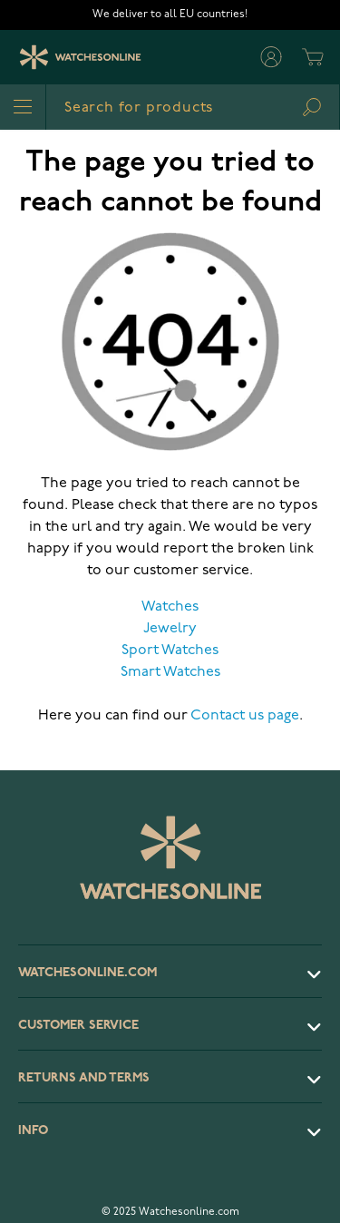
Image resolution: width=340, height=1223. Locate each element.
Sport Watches (170, 650)
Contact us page (244, 716)
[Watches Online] (80, 57)
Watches (170, 607)
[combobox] (192, 107)
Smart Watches (170, 672)
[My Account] (271, 57)
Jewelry (170, 628)
